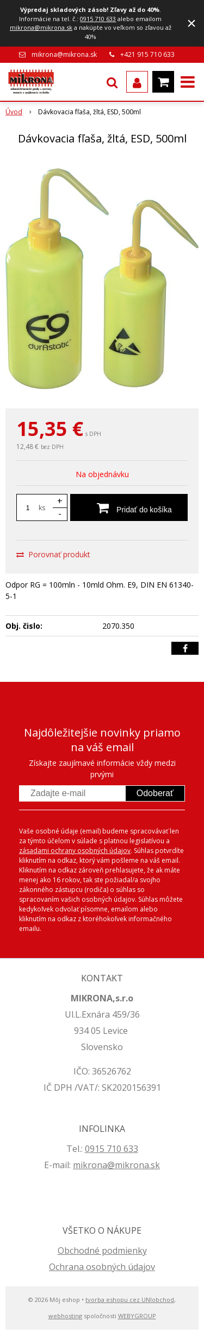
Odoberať (155, 793)
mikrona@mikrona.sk (41, 27)
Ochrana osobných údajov (102, 1267)
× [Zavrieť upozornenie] (191, 23)
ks (42, 507)
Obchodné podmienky (102, 1250)
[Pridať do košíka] (129, 507)
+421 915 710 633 (147, 54)
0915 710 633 (98, 19)
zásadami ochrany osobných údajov (75, 850)
